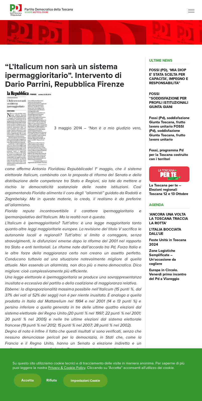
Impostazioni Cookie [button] (85, 380)
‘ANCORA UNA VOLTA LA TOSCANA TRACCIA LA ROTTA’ (168, 219)
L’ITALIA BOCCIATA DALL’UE (165, 231)
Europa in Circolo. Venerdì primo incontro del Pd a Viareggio (167, 274)
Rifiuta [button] (51, 380)
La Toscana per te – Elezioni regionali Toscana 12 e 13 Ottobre (168, 189)
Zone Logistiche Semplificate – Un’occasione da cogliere (162, 257)
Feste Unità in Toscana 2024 (167, 242)
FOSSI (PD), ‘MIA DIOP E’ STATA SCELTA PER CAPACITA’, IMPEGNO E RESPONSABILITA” (168, 76)
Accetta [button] (27, 380)
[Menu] (191, 11)
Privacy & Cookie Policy (66, 367)
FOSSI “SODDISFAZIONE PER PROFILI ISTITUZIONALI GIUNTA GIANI (168, 100)
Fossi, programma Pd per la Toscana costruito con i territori (168, 154)
